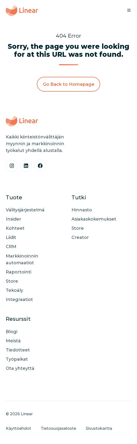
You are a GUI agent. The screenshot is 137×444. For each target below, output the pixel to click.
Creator (80, 237)
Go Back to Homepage (68, 84)
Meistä (13, 341)
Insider (13, 219)
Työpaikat (17, 359)
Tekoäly (14, 290)
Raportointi (18, 272)
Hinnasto (82, 210)
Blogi (11, 331)
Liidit (11, 237)
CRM (11, 246)
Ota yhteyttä (20, 368)
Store (12, 281)
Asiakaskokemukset (94, 219)
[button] (129, 10)
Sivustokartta (99, 428)
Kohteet (15, 228)
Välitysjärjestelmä (25, 210)
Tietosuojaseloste (58, 428)
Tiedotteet (18, 350)
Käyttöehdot (18, 428)
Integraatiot (19, 299)
